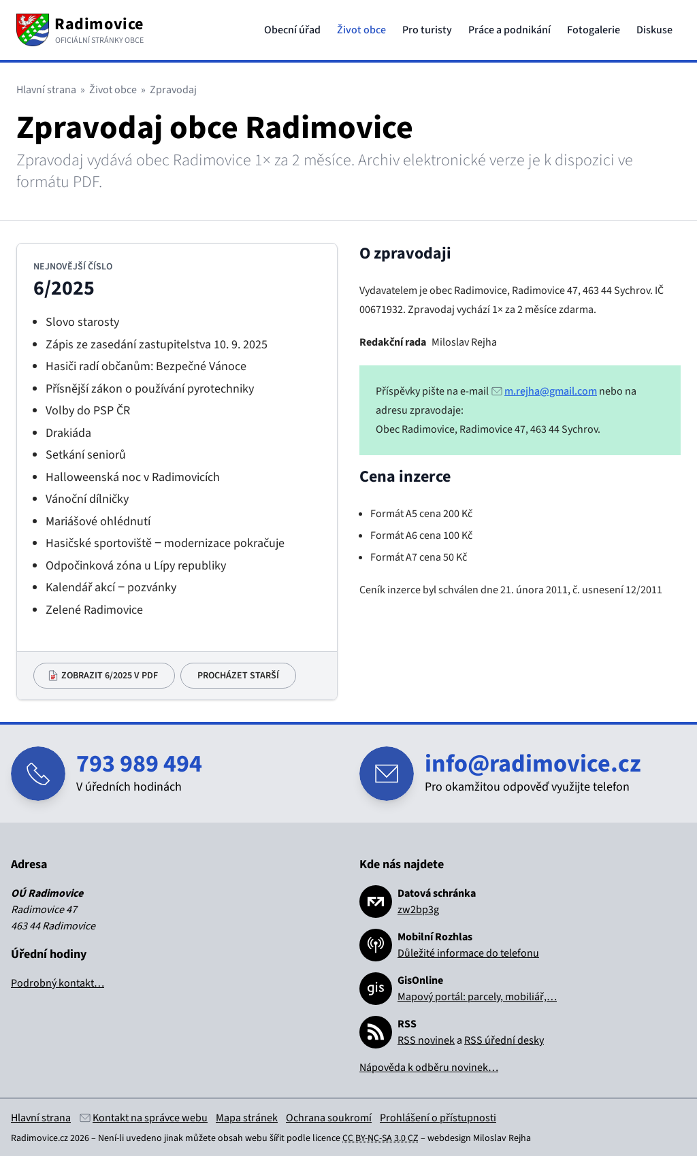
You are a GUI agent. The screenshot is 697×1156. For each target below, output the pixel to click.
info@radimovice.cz (533, 763)
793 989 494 (139, 763)
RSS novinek (426, 1040)
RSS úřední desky (504, 1040)
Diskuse (654, 29)
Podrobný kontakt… (57, 983)
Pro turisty (427, 29)
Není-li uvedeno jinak (140, 1138)
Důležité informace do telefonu (468, 953)
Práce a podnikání (509, 29)
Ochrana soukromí (329, 1117)
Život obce (361, 29)
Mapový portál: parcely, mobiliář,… (477, 996)
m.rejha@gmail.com (550, 391)
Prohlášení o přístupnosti (438, 1117)
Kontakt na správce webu (150, 1117)
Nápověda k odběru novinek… (428, 1067)
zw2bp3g (418, 909)
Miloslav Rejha (502, 1138)
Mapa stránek (247, 1117)
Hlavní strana (46, 89)
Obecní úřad (292, 29)
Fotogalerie (593, 29)
